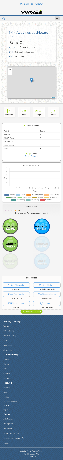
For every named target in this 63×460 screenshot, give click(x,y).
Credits (6, 443)
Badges (6, 378)
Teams (6, 359)
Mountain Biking (9, 336)
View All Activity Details (31, 312)
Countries (7, 373)
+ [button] (10, 69)
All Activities (7, 350)
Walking (6, 326)
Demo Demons (31, 156)
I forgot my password (11, 401)
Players (6, 364)
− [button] (10, 73)
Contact (6, 397)
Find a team (7, 428)
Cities (5, 369)
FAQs (5, 392)
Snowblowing (8, 345)
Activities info (8, 419)
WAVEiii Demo (31, 4)
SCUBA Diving (8, 331)
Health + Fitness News (11, 433)
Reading (6, 340)
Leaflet (53, 97)
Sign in (5, 410)
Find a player (8, 424)
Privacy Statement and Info (13, 438)
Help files (6, 387)
